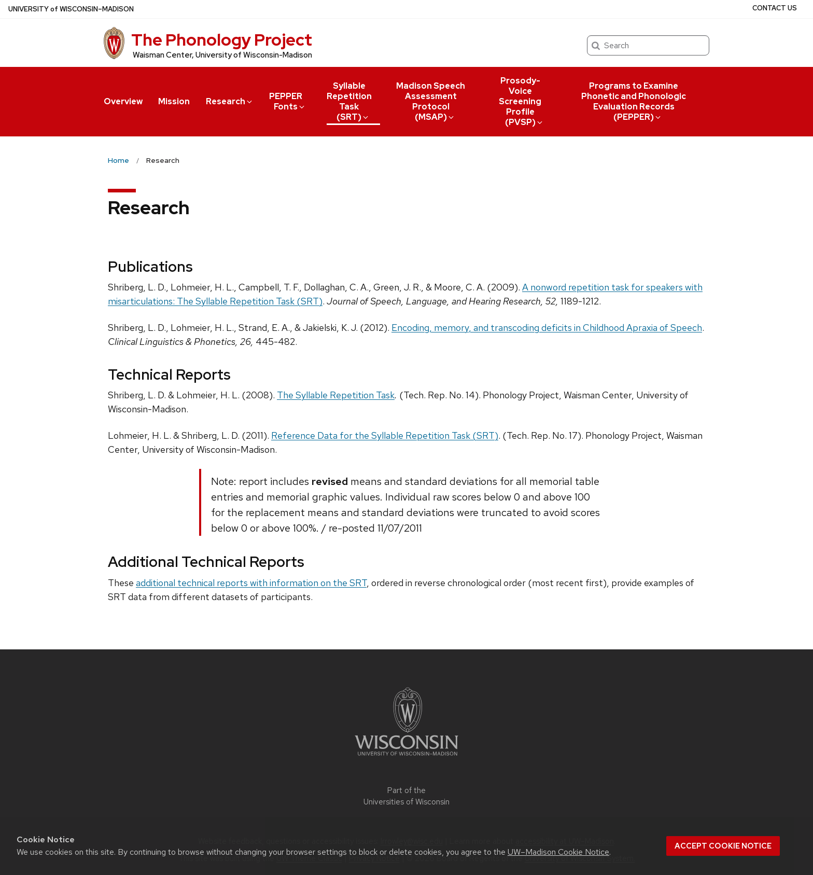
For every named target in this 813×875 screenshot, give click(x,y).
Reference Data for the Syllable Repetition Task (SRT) (384, 435)
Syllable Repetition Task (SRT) (349, 101)
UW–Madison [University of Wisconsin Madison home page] (71, 9)
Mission (174, 101)
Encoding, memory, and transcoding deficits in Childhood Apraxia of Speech (546, 328)
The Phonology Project (221, 40)
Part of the (406, 796)
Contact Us (774, 8)
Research (230, 101)
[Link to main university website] (406, 757)
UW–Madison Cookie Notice (558, 851)
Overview (123, 101)
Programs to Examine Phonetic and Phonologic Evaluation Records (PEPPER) (633, 101)
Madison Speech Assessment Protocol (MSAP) (430, 101)
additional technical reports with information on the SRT (251, 583)
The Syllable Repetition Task (336, 395)
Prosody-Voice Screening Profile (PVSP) (521, 101)
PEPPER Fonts (287, 101)
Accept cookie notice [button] (723, 846)
